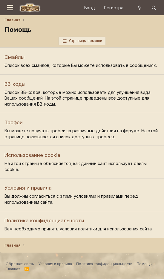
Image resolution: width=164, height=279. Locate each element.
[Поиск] (154, 8)
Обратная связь (20, 264)
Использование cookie (32, 155)
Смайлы (14, 57)
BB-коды (14, 84)
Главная (13, 269)
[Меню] (10, 7)
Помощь (144, 264)
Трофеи (13, 122)
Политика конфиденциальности (44, 221)
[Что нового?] (139, 8)
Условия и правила (28, 188)
